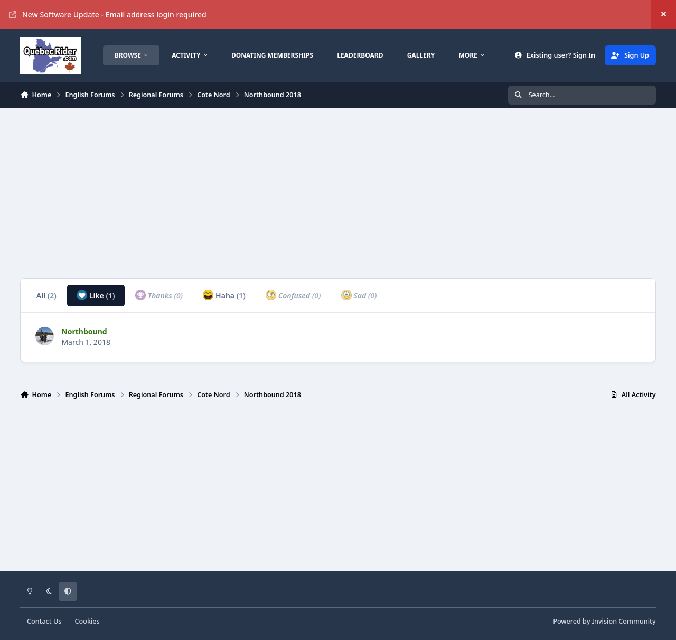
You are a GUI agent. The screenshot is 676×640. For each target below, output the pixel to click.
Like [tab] (96, 295)
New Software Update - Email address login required (107, 15)
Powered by (604, 621)
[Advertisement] (337, 193)
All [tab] (46, 295)
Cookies (87, 621)
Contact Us (44, 621)
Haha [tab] (224, 295)
